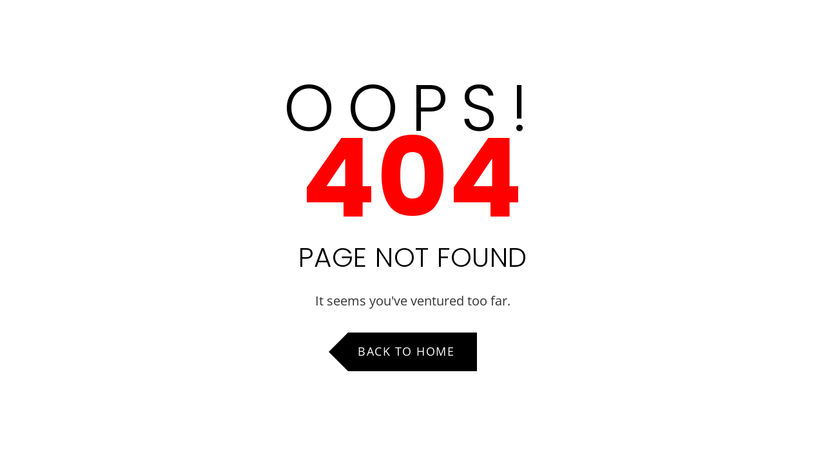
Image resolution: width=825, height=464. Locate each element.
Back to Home (406, 351)
